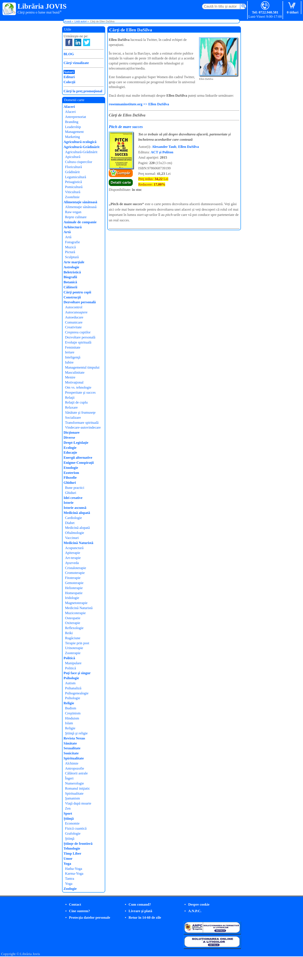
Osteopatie (72, 618)
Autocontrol (73, 307)
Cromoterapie (75, 573)
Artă (67, 232)
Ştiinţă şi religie (76, 733)
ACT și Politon (162, 152)
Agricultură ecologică (80, 142)
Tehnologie (72, 848)
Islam (69, 723)
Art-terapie (73, 558)
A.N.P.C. (194, 911)
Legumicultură (75, 177)
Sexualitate (72, 748)
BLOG (69, 54)
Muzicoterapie (75, 613)
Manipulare (73, 663)
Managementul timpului (82, 367)
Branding (71, 122)
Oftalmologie (74, 533)
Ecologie (70, 448)
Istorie (68, 503)
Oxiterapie (72, 623)
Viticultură (72, 192)
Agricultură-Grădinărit (82, 147)
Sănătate (70, 743)
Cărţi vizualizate (76, 63)
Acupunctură (74, 548)
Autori (69, 72)
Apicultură (72, 157)
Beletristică (72, 272)
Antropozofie (74, 768)
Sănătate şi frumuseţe (80, 412)
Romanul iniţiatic (77, 788)
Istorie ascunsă (75, 508)
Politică (69, 658)
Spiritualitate (74, 758)
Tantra (69, 879)
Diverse (69, 438)
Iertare (69, 352)
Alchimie (71, 763)
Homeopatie (73, 593)
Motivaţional (74, 382)
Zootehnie (72, 197)
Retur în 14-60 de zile (145, 918)
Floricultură (73, 167)
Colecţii (69, 82)
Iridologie (72, 598)
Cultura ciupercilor (78, 162)
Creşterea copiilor (77, 332)
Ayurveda (72, 563)
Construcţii (72, 297)
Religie (69, 703)
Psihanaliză (73, 688)
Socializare (73, 418)
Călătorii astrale (76, 773)
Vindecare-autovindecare (83, 427)
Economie (72, 823)
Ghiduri (70, 483)
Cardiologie (73, 518)
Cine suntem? (79, 911)
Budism (70, 708)
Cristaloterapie (75, 568)
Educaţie (70, 452)
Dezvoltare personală (80, 302)
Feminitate (72, 347)
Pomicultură (73, 187)
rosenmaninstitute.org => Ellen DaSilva (139, 104)
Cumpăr (123, 173)
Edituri (69, 77)
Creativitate (73, 327)
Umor (68, 859)
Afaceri (69, 107)
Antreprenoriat (75, 117)
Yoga (67, 864)
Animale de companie (80, 222)
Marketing (72, 137)
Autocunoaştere (76, 312)
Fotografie (72, 242)
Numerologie (74, 783)
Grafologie (73, 833)
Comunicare (73, 322)
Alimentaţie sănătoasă (80, 202)
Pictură (70, 252)
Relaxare (71, 407)
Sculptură (72, 257)
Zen (67, 808)
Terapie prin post (77, 643)
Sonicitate (71, 753)
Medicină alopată (77, 513)
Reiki (69, 633)
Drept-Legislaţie (76, 443)
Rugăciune (72, 638)
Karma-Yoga (74, 873)
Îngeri (69, 778)
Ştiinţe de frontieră (78, 844)
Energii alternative (78, 458)
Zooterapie (73, 653)
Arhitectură (73, 227)
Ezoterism (71, 473)
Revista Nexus (74, 738)
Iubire (69, 362)
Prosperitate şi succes (80, 392)
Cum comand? (140, 904)
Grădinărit (72, 172)
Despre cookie (198, 904)
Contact (75, 904)
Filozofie (70, 478)
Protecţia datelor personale (89, 918)
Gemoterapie (74, 583)
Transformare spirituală (81, 423)
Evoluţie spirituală (78, 342)
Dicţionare (72, 432)
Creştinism (73, 713)
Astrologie (71, 267)
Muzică (70, 247)
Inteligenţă (72, 357)
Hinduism (72, 718)
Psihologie (71, 678)
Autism (70, 683)
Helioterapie (74, 588)
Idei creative (73, 498)
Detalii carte (121, 182)
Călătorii (70, 287)
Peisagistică (73, 182)
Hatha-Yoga (73, 869)
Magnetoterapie (76, 603)
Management (74, 132)
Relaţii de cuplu (76, 402)
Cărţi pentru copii (77, 292)
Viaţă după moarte (78, 803)
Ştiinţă (69, 819)
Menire (70, 377)
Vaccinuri (72, 538)
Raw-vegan (73, 212)
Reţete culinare (75, 217)
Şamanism (72, 798)
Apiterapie (72, 553)
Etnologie (71, 468)
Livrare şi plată (140, 911)
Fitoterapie (73, 578)
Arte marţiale (74, 262)
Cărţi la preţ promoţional (83, 91)
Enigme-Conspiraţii (79, 463)
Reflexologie (74, 628)
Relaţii (69, 398)
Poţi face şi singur (77, 673)
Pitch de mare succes (126, 126)
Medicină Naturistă (78, 543)
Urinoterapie (74, 648)
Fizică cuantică (75, 828)
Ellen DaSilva (188, 147)
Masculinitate (75, 372)
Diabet (69, 523)
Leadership (73, 127)
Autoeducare (74, 317)
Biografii (70, 277)
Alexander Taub (164, 147)
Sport (68, 813)
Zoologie (70, 889)
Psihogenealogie (76, 693)
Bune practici (74, 488)
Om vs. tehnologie (78, 387)
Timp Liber (72, 853)
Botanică (70, 282)
